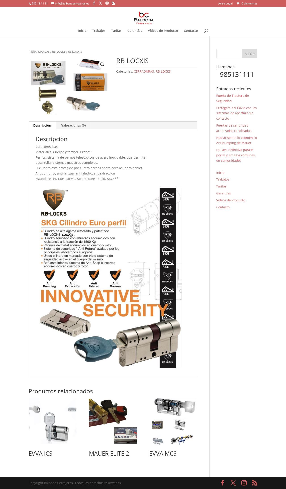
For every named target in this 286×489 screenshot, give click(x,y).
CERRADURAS (144, 71)
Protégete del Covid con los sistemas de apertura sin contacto (236, 113)
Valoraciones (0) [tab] (73, 125)
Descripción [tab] (42, 125)
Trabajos (98, 31)
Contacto (191, 31)
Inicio (82, 31)
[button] (102, 64)
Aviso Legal (225, 3)
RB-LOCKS (58, 52)
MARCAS (44, 52)
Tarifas (116, 31)
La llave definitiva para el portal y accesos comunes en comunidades (235, 155)
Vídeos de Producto (163, 31)
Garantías (134, 31)
